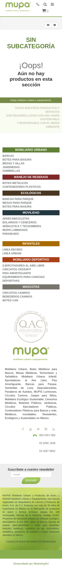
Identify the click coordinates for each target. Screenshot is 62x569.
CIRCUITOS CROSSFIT (16, 269)
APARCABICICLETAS (15, 218)
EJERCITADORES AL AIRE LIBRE (23, 265)
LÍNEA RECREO (12, 249)
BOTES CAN (10, 300)
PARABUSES (10, 233)
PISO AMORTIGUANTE (16, 273)
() (45, 11)
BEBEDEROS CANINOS (17, 296)
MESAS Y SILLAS (13, 163)
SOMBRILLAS (11, 170)
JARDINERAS (11, 167)
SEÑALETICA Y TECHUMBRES (21, 226)
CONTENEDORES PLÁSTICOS (21, 186)
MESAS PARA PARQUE (17, 202)
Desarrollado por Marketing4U (31, 563)
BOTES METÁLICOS (15, 183)
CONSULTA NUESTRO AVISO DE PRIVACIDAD (31, 541)
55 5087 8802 (47, 451)
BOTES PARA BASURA (17, 159)
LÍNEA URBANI (11, 253)
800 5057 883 (47, 435)
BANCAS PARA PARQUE (18, 199)
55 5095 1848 (47, 443)
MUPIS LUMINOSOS (15, 230)
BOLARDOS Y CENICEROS (19, 222)
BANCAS (8, 155)
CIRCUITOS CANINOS (16, 292)
